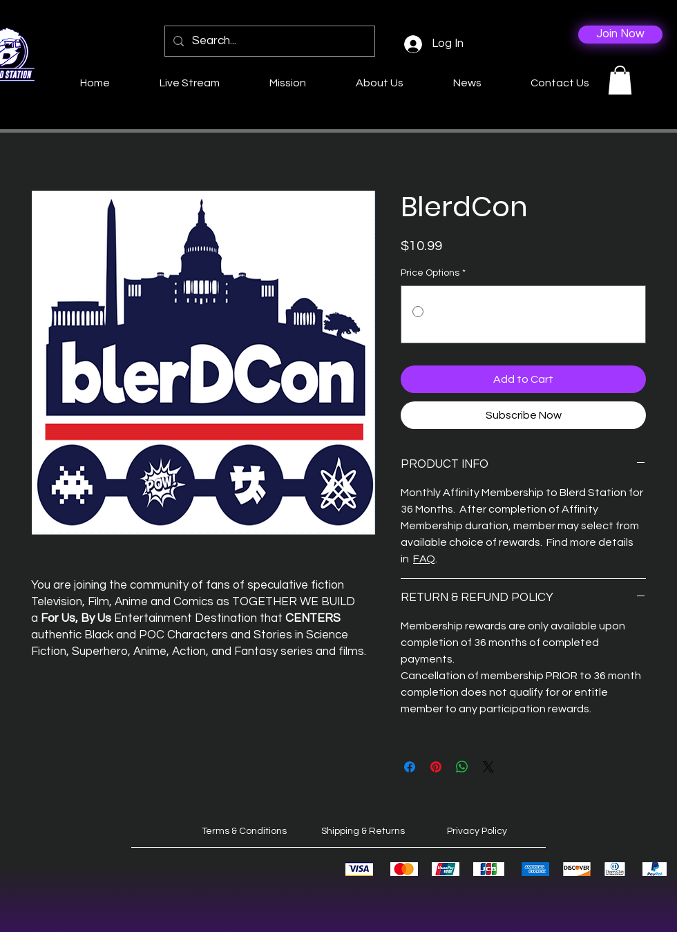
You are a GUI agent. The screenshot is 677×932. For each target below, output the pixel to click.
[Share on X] (488, 767)
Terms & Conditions (244, 831)
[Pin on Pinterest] (436, 767)
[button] (620, 80)
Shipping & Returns (363, 831)
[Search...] (268, 41)
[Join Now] (620, 35)
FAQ (424, 558)
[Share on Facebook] (409, 767)
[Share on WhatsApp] (462, 767)
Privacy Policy (477, 831)
